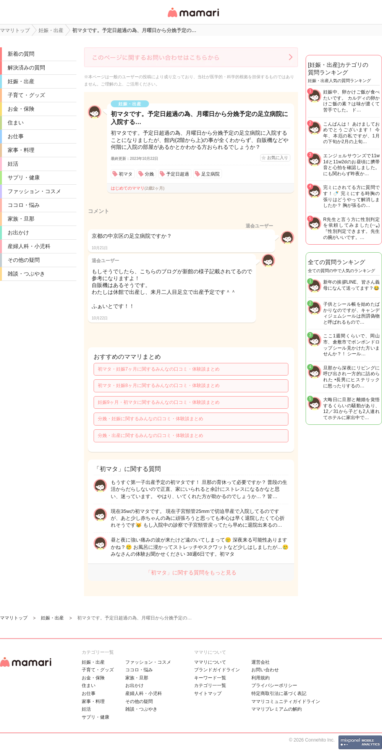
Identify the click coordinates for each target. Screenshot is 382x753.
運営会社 (260, 662)
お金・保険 (21, 109)
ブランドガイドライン (217, 669)
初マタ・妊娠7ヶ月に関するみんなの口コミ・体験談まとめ (159, 369)
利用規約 (260, 677)
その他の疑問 (24, 260)
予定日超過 (177, 174)
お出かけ (18, 232)
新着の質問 (21, 54)
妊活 (13, 164)
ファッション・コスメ (34, 191)
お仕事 (16, 136)
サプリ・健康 (24, 177)
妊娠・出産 (21, 81)
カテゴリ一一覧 (210, 685)
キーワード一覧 (210, 677)
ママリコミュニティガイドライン (285, 701)
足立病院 (210, 174)
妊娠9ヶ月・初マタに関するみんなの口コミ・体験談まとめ (159, 402)
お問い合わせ (265, 669)
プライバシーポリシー (274, 685)
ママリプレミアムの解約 (276, 709)
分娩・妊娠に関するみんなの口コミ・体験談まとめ (150, 418)
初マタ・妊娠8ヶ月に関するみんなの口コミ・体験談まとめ (159, 385)
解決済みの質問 (26, 67)
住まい (16, 122)
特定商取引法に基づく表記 (278, 693)
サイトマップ (208, 693)
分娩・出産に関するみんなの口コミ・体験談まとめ (150, 435)
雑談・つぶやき (26, 274)
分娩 (149, 174)
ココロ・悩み (24, 205)
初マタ (126, 174)
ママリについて (210, 662)
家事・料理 (21, 150)
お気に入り (277, 157)
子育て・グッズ (26, 95)
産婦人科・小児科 (29, 246)
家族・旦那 (21, 219)
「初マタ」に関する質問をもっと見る (191, 572)
